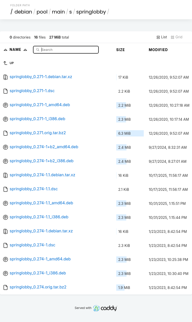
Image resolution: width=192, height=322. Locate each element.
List (161, 37)
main (58, 11)
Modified (158, 50)
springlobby (91, 11)
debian (23, 11)
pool (42, 11)
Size (120, 50)
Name (19, 49)
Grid (176, 37)
